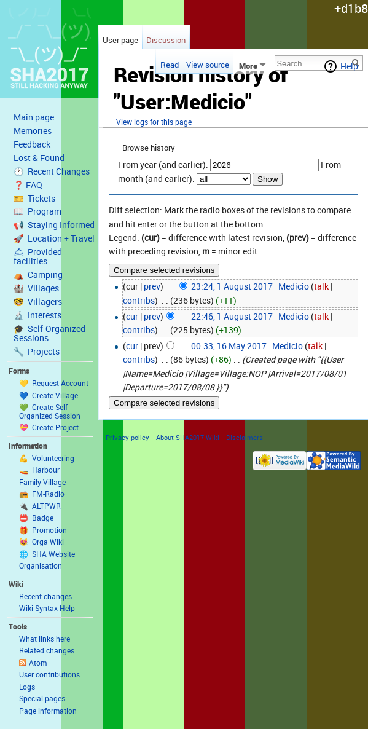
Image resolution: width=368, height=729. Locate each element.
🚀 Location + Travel (54, 238)
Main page (34, 117)
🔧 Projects (37, 351)
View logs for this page (154, 122)
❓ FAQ (28, 185)
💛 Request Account (53, 383)
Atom (38, 663)
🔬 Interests (37, 315)
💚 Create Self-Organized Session (49, 411)
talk (321, 286)
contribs (139, 300)
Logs (27, 687)
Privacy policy (127, 437)
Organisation (40, 565)
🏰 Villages (36, 288)
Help (349, 66)
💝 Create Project (49, 427)
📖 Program (37, 211)
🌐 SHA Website (47, 554)
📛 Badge (36, 517)
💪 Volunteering (46, 458)
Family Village (42, 482)
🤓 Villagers (38, 301)
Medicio (293, 286)
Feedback (32, 144)
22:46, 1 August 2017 (232, 316)
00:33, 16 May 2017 (229, 346)
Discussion (166, 39)
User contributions (49, 674)
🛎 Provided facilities (38, 256)
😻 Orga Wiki (41, 541)
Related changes (46, 650)
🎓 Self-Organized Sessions (49, 333)
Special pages (42, 698)
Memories (33, 130)
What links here (44, 639)
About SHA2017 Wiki (187, 437)
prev (152, 286)
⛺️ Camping (38, 274)
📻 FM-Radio (42, 493)
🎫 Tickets (34, 198)
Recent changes (45, 596)
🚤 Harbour (39, 470)
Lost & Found (39, 158)
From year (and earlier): (163, 164)
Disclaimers (244, 437)
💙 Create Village (48, 395)
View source (207, 64)
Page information (48, 710)
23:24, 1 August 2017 (232, 286)
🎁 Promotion (43, 530)
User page (120, 39)
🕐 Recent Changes (52, 171)
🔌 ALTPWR (40, 506)
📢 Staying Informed (54, 225)
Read (168, 64)
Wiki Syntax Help (47, 608)
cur (132, 316)
